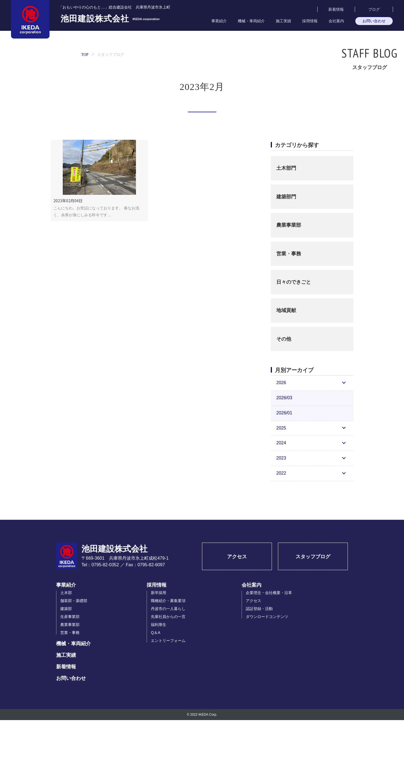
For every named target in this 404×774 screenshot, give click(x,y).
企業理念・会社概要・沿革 (269, 647)
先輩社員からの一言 (168, 670)
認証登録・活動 (259, 662)
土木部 (66, 647)
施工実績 (283, 21)
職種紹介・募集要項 (168, 655)
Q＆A (155, 686)
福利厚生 (158, 678)
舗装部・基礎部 (73, 655)
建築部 (66, 662)
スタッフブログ (313, 610)
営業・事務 (288, 307)
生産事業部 (70, 670)
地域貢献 (286, 364)
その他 (283, 393)
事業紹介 (219, 21)
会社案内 (336, 21)
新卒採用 (158, 647)
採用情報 (310, 21)
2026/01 (284, 466)
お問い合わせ (374, 21)
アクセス (237, 610)
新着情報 (336, 9)
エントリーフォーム (168, 694)
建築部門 (286, 250)
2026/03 (284, 451)
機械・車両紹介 (251, 21)
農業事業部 (288, 279)
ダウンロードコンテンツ (267, 670)
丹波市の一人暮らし (168, 662)
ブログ (374, 9)
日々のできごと (293, 336)
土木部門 (286, 222)
